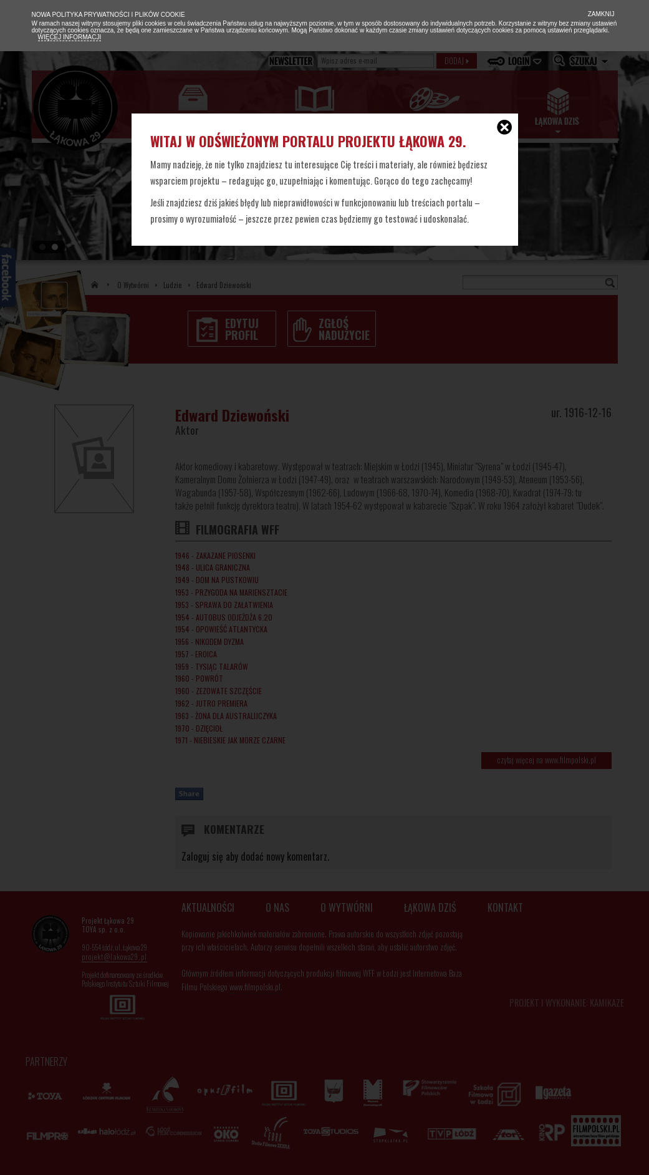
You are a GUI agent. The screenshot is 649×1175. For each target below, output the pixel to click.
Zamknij (600, 14)
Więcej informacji (70, 37)
